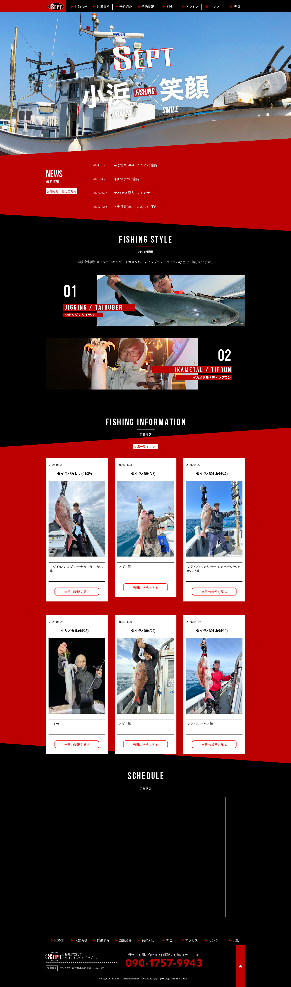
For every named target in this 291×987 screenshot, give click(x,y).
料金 (168, 6)
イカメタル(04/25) (74, 631)
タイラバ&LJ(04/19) (212, 631)
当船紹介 (123, 6)
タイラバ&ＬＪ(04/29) (74, 474)
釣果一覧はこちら (145, 446)
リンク (212, 6)
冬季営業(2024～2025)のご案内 (135, 165)
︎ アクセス (189, 940)
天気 (235, 6)
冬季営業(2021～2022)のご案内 (135, 206)
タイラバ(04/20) (143, 631)
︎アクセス (190, 6)
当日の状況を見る (77, 592)
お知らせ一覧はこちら (62, 191)
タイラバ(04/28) (143, 474)
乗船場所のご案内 (126, 179)
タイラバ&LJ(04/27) (212, 474)
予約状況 (145, 6)
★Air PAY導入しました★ (131, 192)
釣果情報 (101, 6)
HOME (57, 940)
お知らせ (79, 6)
